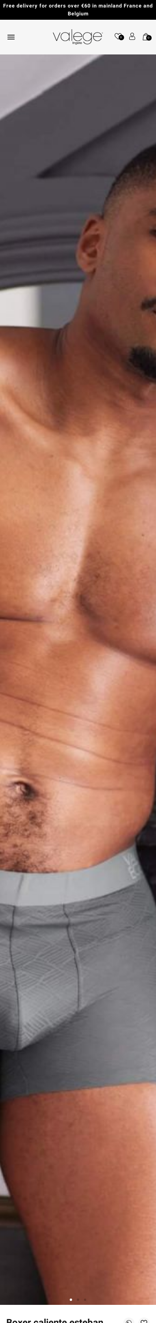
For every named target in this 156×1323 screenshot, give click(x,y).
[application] (136, 1303)
